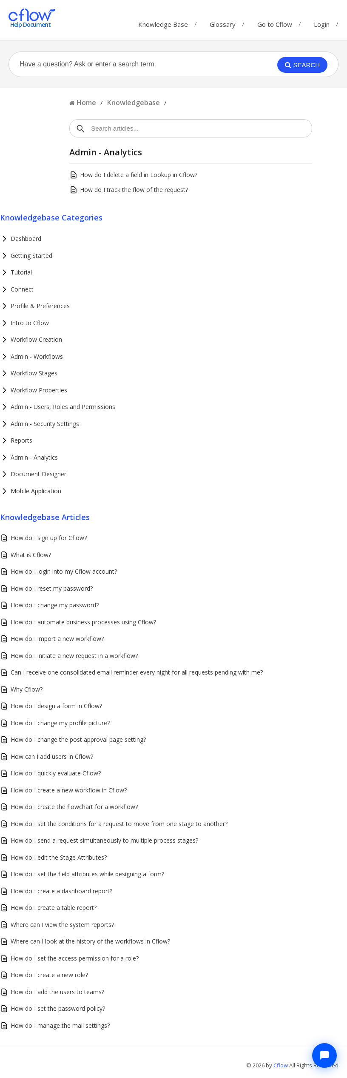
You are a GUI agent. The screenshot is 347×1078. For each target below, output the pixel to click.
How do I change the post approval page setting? (78, 739)
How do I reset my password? (52, 588)
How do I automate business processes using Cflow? (83, 622)
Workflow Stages (34, 373)
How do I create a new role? (49, 975)
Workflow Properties (39, 390)
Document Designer (38, 474)
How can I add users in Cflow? (52, 756)
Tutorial (21, 272)
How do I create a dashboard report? (61, 891)
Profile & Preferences (40, 306)
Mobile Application (36, 491)
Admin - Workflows (37, 356)
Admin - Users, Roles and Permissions (63, 407)
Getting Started (31, 256)
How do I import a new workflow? (57, 639)
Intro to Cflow (30, 323)
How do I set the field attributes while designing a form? (87, 874)
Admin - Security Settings (45, 424)
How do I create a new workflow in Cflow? (69, 790)
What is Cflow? (31, 555)
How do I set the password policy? (58, 1008)
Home (86, 102)
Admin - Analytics (34, 457)
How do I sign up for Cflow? (49, 538)
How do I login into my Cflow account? (64, 571)
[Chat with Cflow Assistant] (324, 1055)
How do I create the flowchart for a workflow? (74, 807)
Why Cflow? (27, 689)
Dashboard (26, 238)
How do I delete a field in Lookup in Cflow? (138, 175)
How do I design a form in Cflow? (56, 706)
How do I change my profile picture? (60, 723)
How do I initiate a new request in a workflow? (74, 656)
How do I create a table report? (54, 908)
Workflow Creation (36, 339)
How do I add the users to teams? (57, 992)
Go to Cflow (274, 22)
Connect (22, 289)
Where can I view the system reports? (62, 925)
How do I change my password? (55, 605)
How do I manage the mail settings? (60, 1025)
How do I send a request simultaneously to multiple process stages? (104, 840)
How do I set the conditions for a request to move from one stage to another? (119, 824)
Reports (21, 440)
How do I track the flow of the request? (134, 190)
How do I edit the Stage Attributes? (59, 857)
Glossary (223, 22)
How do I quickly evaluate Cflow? (56, 773)
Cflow (281, 1065)
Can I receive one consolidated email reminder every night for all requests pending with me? (137, 672)
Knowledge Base (163, 22)
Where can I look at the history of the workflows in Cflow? (90, 941)
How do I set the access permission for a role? (75, 958)
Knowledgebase (133, 102)
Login (322, 24)
